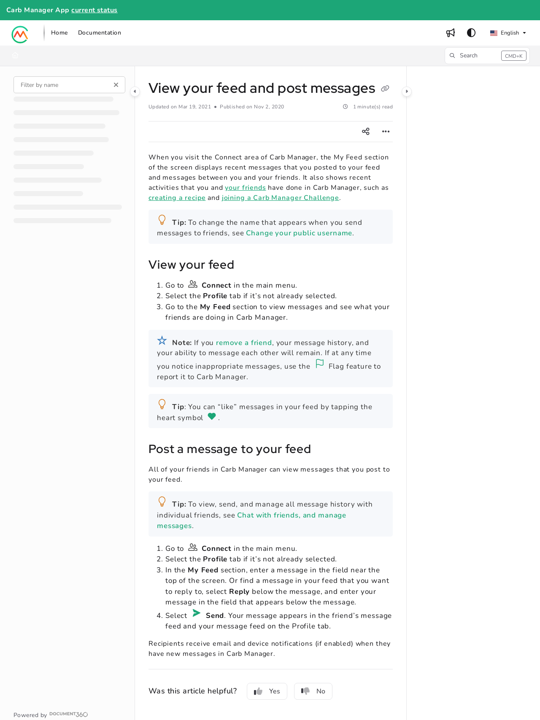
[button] (20, 32)
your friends (245, 187)
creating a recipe (176, 197)
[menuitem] (59, 33)
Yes (267, 691)
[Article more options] (386, 131)
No (313, 691)
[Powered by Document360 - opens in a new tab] (51, 714)
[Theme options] (471, 33)
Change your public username (299, 233)
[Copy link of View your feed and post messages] (385, 89)
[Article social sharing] (366, 131)
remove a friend (244, 343)
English (504, 33)
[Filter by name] (69, 84)
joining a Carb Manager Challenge (280, 197)
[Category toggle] (135, 91)
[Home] (15, 55)
